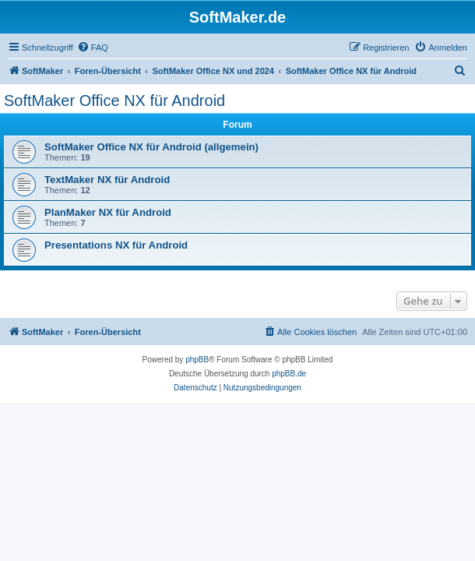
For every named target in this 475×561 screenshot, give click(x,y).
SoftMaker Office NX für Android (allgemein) (151, 147)
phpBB (197, 359)
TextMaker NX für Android (107, 179)
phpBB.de (289, 373)
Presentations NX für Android (116, 245)
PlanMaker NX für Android (107, 212)
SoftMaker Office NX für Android (114, 100)
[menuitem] (92, 47)
